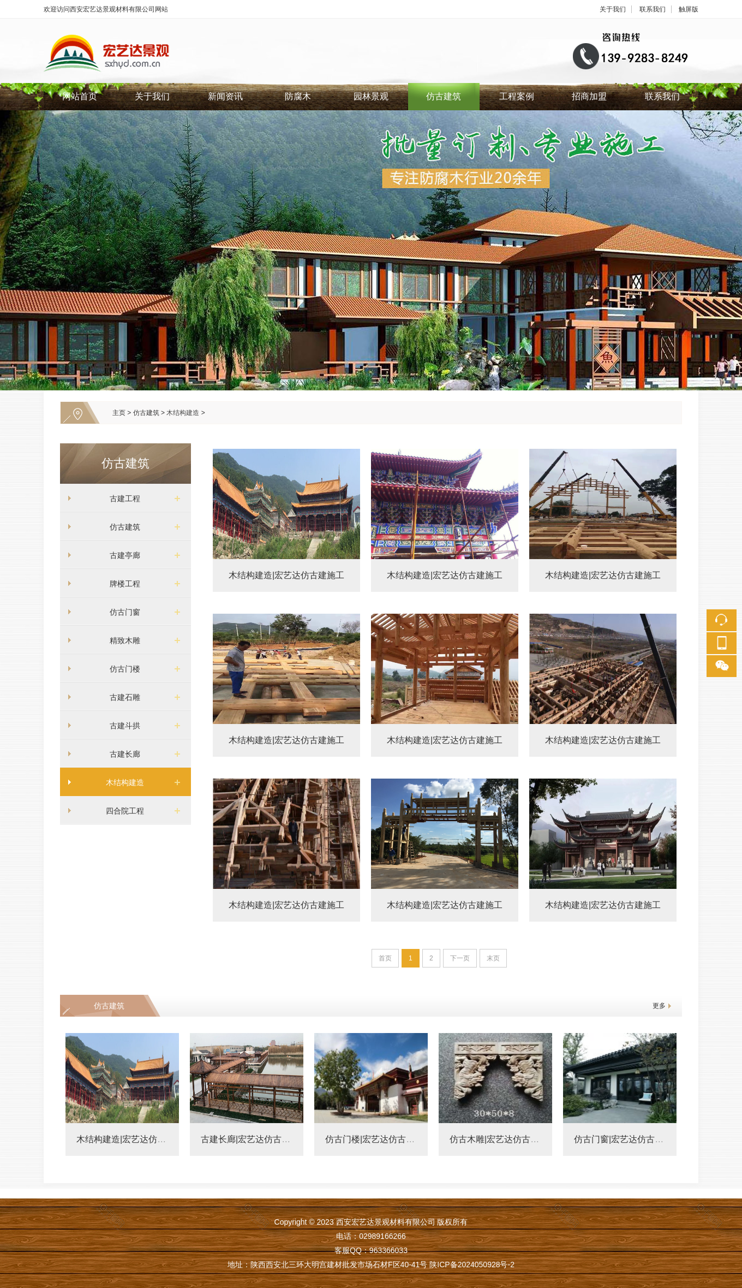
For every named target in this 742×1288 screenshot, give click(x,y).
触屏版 (688, 9)
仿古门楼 (121, 668)
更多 (659, 1006)
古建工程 (121, 498)
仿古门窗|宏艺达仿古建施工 (627, 1139)
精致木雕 (121, 640)
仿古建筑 (443, 96)
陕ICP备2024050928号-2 (471, 1264)
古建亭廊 (121, 555)
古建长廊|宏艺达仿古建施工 (254, 1139)
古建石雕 (121, 697)
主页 (118, 413)
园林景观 (371, 96)
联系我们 (652, 9)
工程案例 (516, 96)
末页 (493, 958)
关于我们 (613, 9)
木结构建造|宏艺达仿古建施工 (286, 575)
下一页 (460, 958)
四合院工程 (121, 810)
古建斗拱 (121, 725)
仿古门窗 (121, 612)
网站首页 (79, 96)
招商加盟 (589, 96)
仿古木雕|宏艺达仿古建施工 (503, 1139)
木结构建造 (182, 413)
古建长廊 (121, 754)
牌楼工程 (121, 583)
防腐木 (298, 96)
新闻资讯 (225, 96)
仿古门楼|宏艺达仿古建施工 (378, 1139)
